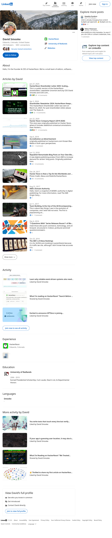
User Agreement (34, 520)
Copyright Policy (87, 520)
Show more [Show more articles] (9, 257)
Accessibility (23, 520)
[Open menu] (73, 32)
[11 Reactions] (84, 24)
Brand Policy (98, 520)
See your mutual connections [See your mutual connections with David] (21, 49)
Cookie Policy (76, 520)
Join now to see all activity (16, 328)
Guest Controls (5, 524)
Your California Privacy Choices (60, 520)
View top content (96, 58)
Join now (92, 4)
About (16, 520)
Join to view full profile (16, 511)
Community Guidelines (19, 524)
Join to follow (10, 55)
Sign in (105, 4)
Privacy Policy (45, 520)
